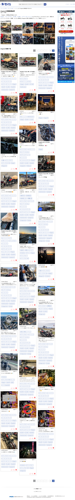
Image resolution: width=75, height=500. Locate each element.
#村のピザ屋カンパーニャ (25, 331)
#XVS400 (31, 84)
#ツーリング (31, 201)
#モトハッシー (23, 116)
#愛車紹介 (49, 305)
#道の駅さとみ (23, 198)
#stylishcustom (23, 86)
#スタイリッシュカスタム (25, 81)
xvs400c (19, 16)
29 (50, 50)
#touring (29, 220)
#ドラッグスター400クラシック (8, 379)
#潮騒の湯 (30, 198)
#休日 (12, 382)
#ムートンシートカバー (6, 238)
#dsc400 (3, 86)
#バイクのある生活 (5, 385)
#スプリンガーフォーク (6, 84)
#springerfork (12, 89)
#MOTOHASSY (31, 116)
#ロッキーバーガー (24, 288)
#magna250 (46, 117)
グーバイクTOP (4, 8)
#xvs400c (8, 86)
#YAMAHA (22, 252)
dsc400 (14, 16)
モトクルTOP (10, 8)
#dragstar (14, 84)
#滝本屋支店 (28, 195)
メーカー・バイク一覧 (70, 4)
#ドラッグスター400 (24, 258)
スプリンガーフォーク (27, 16)
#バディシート (31, 149)
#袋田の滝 (22, 195)
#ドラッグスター (5, 78)
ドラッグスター (8, 16)
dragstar (2, 16)
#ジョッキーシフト (5, 251)
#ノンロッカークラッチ (6, 81)
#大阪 (3, 160)
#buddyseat (29, 165)
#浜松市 (22, 250)
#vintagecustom (23, 220)
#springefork (49, 191)
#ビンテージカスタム (24, 152)
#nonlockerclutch (5, 89)
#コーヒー (31, 250)
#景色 (26, 250)
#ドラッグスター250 (6, 163)
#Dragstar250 (4, 165)
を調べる (65, 31)
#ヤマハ (27, 252)
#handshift (13, 86)
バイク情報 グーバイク (37, 491)
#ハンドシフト (13, 78)
